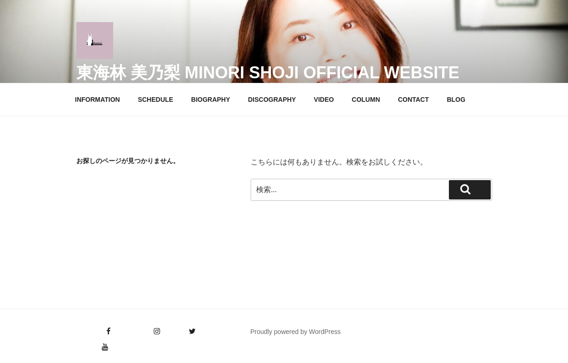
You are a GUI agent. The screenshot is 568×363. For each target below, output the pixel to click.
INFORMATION (97, 99)
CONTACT (413, 99)
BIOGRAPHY (210, 99)
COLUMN (366, 99)
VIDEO (324, 99)
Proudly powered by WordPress (295, 331)
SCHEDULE (155, 99)
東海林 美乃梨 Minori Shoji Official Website (267, 72)
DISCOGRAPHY (272, 99)
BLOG (456, 99)
